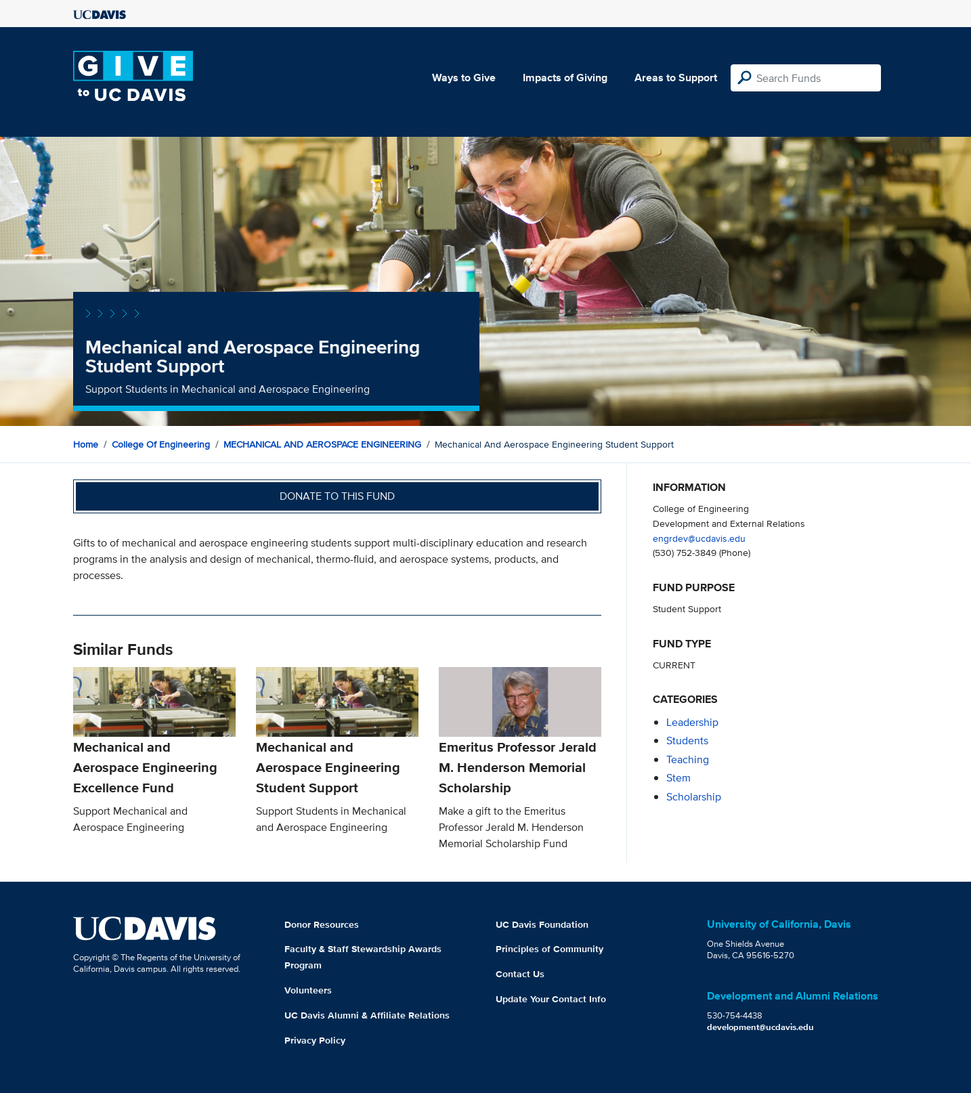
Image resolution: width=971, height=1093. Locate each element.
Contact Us (520, 974)
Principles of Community (549, 949)
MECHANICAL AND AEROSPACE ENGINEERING (322, 444)
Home (85, 444)
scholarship (693, 797)
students (687, 740)
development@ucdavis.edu (760, 1027)
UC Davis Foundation (542, 924)
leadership (692, 722)
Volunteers (308, 990)
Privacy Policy (314, 1040)
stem (678, 778)
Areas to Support (675, 77)
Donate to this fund (337, 496)
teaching (687, 759)
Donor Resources (321, 924)
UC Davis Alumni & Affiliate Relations (367, 1015)
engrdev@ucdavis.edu (699, 538)
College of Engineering (161, 444)
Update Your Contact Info (551, 999)
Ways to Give (464, 77)
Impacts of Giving (565, 77)
